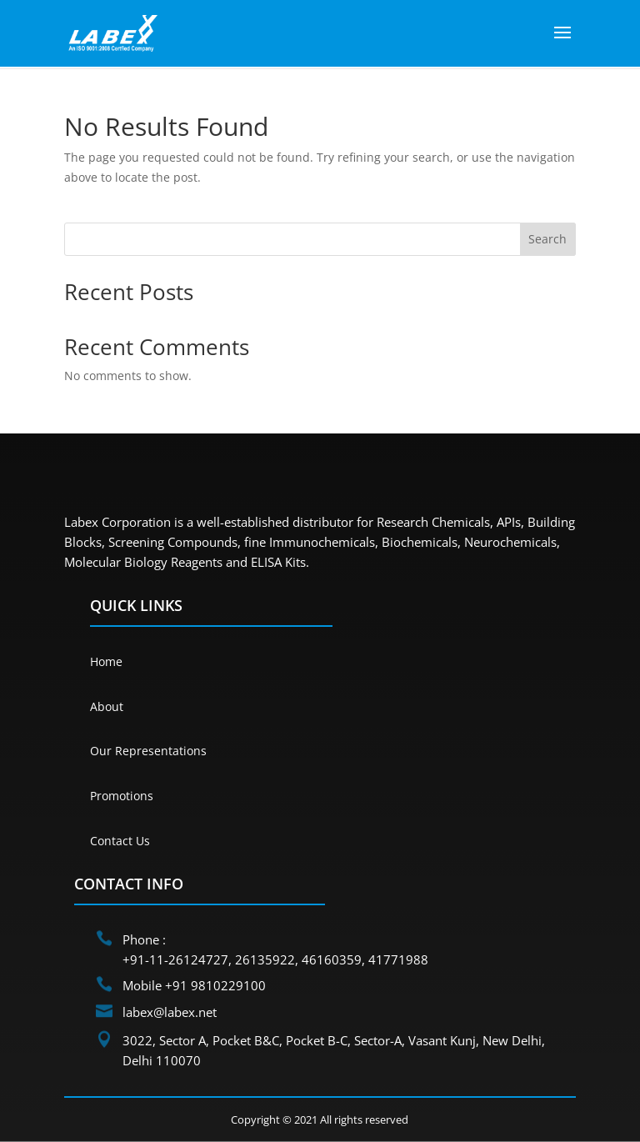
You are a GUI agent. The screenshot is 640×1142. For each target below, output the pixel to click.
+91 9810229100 (215, 985)
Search (547, 239)
